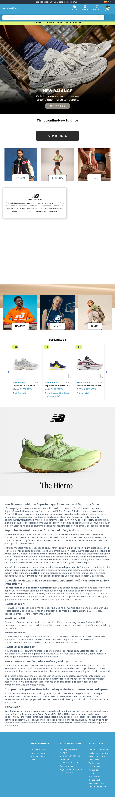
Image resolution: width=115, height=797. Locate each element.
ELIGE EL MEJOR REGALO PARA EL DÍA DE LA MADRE (57, 22)
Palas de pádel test (97, 785)
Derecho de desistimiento (71, 761)
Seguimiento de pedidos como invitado (71, 769)
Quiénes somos (38, 748)
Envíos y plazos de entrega (68, 749)
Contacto (64, 757)
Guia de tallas (66, 764)
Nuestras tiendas (39, 751)
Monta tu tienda (38, 754)
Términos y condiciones (99, 748)
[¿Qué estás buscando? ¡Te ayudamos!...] (101, 17)
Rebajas (92, 771)
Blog (33, 758)
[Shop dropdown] (107, 2)
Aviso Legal (93, 758)
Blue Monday (94, 775)
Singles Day (93, 768)
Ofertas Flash (94, 778)
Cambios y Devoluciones (71, 754)
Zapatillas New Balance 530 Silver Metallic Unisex (24, 384)
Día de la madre (95, 781)
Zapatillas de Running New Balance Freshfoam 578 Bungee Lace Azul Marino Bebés (57, 384)
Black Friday (94, 765)
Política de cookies (97, 754)
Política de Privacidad (98, 751)
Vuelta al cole (94, 761)
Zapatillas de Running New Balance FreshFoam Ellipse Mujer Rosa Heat (89, 384)
